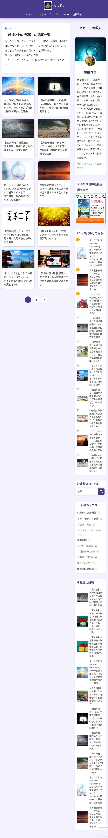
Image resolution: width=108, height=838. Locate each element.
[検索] (101, 494)
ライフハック (86, 565)
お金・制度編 (89, 559)
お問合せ (77, 14)
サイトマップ (44, 14)
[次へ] (44, 299)
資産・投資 (87, 527)
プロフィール (62, 14)
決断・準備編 (89, 548)
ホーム (29, 14)
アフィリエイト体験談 (90, 534)
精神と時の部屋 (87, 571)
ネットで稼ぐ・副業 (90, 521)
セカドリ (53, 5)
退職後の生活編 (90, 554)
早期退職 (84, 542)
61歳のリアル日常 (89, 515)
